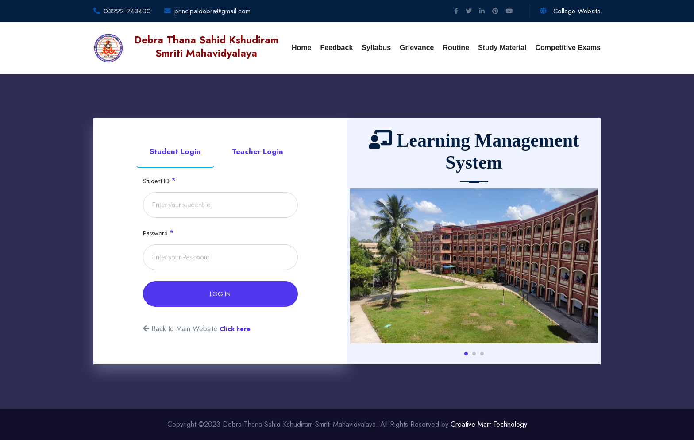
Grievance (417, 47)
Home (301, 47)
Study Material (502, 47)
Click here (235, 328)
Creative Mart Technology (489, 424)
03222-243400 (127, 11)
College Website (570, 11)
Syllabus (376, 47)
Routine (456, 47)
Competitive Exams (568, 47)
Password (158, 233)
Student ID (159, 180)
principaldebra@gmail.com (212, 11)
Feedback (336, 47)
